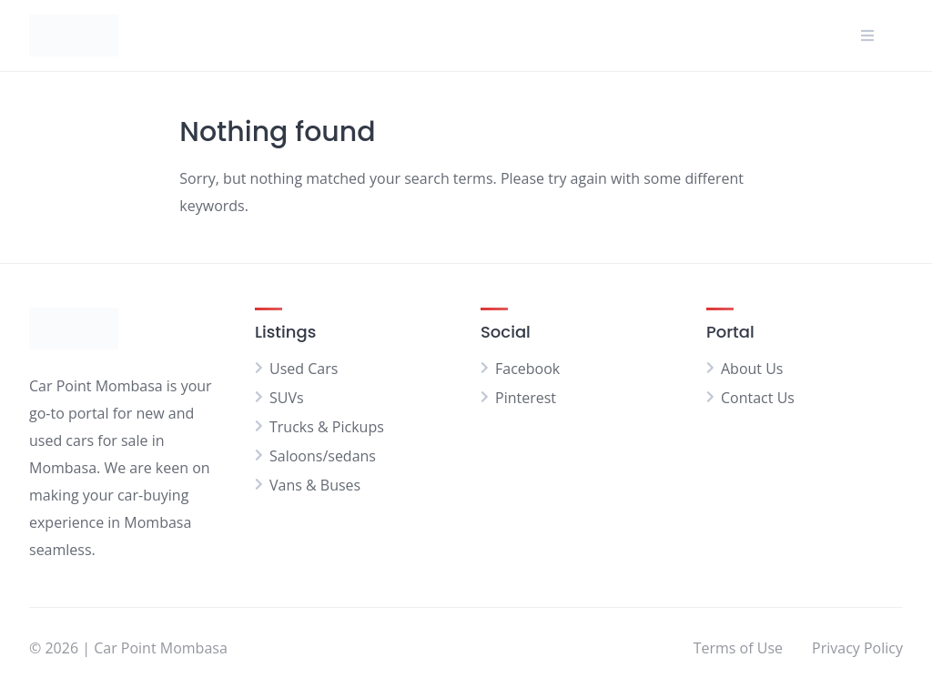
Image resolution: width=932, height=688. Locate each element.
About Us (752, 369)
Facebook (527, 369)
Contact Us (758, 398)
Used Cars (303, 369)
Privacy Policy (857, 648)
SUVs (286, 398)
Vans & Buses (314, 485)
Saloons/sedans (322, 456)
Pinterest (525, 398)
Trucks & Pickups (326, 427)
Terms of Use (738, 648)
